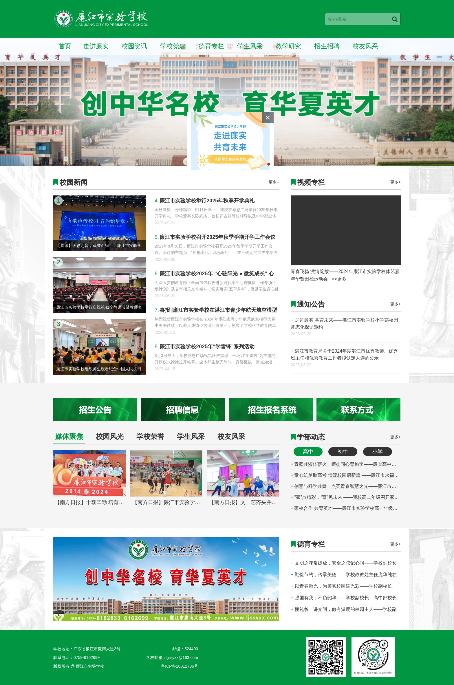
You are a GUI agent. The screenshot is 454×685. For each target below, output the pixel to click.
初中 (343, 452)
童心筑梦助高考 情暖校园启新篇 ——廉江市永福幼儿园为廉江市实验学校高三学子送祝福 (346, 475)
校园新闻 (73, 182)
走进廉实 (96, 46)
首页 (64, 46)
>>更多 (339, 278)
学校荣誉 (150, 436)
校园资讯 (134, 46)
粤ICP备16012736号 (179, 666)
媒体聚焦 (69, 436)
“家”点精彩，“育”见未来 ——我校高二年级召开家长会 (346, 497)
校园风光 (110, 436)
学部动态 (311, 437)
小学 (377, 452)
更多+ (274, 182)
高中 (308, 452)
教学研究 (288, 46)
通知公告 (311, 304)
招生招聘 (327, 46)
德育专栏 (211, 46)
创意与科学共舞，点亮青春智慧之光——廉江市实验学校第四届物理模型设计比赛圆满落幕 (346, 486)
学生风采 (250, 46)
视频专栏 (311, 182)
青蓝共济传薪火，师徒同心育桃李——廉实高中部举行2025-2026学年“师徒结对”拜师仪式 (346, 464)
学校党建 (173, 46)
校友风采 (365, 46)
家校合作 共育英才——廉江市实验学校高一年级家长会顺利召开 (346, 508)
